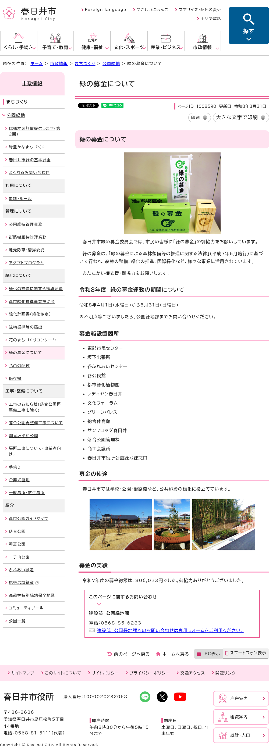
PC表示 (212, 654)
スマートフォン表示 (248, 653)
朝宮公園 (17, 544)
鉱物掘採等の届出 (26, 327)
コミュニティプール (26, 608)
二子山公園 (19, 557)
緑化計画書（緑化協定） (30, 314)
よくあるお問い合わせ (29, 172)
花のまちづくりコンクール (32, 340)
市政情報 (59, 64)
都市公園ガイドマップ (28, 518)
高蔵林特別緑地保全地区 (32, 595)
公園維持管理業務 (26, 224)
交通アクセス (192, 673)
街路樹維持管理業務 (28, 237)
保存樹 (15, 378)
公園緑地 (111, 64)
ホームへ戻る (175, 654)
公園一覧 (17, 621)
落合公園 (17, 531)
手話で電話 (211, 18)
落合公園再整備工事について (36, 423)
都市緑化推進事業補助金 (32, 301)
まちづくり (85, 64)
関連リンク (225, 673)
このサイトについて (63, 673)
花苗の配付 (19, 365)
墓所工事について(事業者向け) (35, 451)
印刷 (195, 118)
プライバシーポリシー (149, 673)
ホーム (36, 64)
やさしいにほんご (152, 10)
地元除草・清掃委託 (27, 250)
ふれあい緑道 (21, 570)
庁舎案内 (239, 699)
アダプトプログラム (26, 263)
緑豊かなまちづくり (27, 147)
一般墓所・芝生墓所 (27, 493)
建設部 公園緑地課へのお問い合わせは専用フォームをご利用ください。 (170, 630)
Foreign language (105, 10)
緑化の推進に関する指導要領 (36, 289)
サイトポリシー (105, 673)
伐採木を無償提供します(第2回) (34, 131)
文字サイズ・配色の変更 (200, 10)
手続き (15, 467)
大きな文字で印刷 (237, 117)
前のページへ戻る (132, 654)
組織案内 (239, 717)
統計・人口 (240, 735)
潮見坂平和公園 (23, 436)
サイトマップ (22, 673)
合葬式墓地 (19, 480)
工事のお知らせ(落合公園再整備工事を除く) (35, 407)
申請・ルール (20, 199)
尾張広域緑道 (24, 582)
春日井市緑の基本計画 (30, 160)
